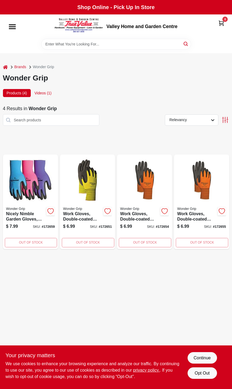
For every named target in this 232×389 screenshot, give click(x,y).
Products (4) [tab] (17, 93)
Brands (20, 67)
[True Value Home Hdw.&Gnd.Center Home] (79, 26)
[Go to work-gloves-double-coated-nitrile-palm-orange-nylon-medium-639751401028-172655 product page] (201, 202)
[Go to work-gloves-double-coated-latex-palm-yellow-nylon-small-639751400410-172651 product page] (87, 202)
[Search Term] (116, 44)
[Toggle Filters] (225, 120)
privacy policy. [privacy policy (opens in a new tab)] (146, 370)
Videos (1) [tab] (43, 93)
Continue (202, 358)
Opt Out (202, 373)
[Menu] (12, 26)
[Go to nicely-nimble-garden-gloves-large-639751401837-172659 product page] (30, 202)
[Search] (186, 43)
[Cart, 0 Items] (221, 23)
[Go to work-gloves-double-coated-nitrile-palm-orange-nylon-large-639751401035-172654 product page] (144, 202)
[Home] (5, 67)
